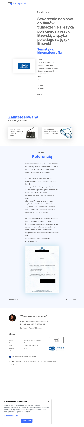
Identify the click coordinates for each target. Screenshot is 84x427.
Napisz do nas (25, 321)
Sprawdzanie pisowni (31, 343)
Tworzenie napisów (31, 345)
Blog (10, 345)
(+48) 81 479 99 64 (37, 324)
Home (11, 340)
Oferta (11, 343)
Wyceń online (56, 340)
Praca (26, 348)
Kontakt (11, 348)
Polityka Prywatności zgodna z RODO (24, 356)
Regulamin (19, 361)
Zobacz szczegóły (11, 416)
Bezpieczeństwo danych (32, 340)
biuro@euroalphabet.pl (39, 321)
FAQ (10, 350)
